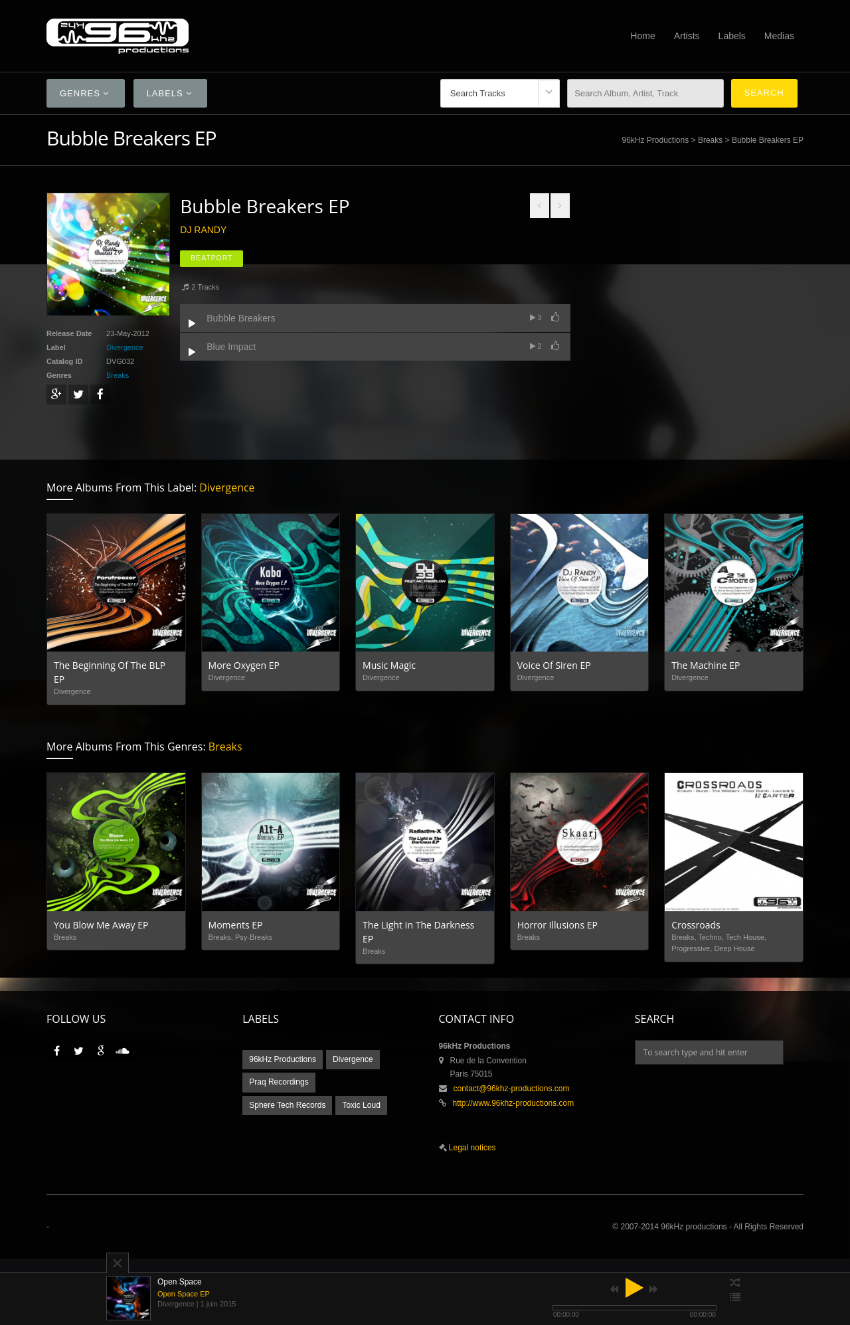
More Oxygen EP (244, 665)
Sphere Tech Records (287, 1105)
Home (642, 36)
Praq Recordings (278, 1082)
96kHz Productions (655, 140)
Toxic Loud (361, 1105)
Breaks (710, 140)
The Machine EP (705, 665)
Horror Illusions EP (557, 925)
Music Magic (389, 665)
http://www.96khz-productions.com (513, 1103)
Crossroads (695, 925)
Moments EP (236, 925)
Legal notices (471, 1147)
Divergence (124, 347)
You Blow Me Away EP (101, 925)
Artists (687, 36)
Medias (779, 36)
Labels (732, 36)
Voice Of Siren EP (554, 665)
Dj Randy (203, 229)
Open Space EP (183, 1294)
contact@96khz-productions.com (512, 1088)
